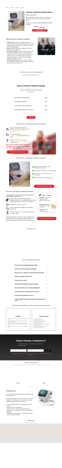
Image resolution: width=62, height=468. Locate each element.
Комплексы (17, 7)
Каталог (12, 7)
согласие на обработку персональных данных (31, 353)
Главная (7, 7)
